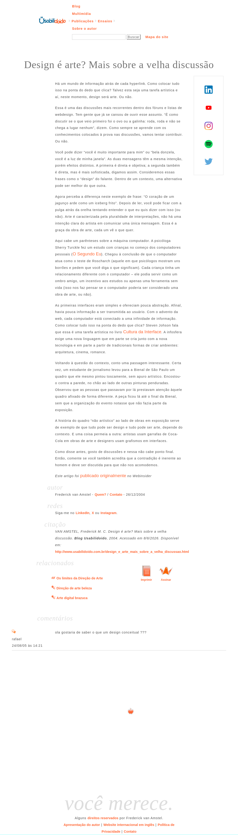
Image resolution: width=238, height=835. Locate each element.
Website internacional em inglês (128, 825)
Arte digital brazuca (72, 598)
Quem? (100, 494)
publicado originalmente (103, 475)
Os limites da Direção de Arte (79, 578)
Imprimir (146, 579)
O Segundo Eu (87, 253)
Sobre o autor (84, 28)
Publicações (83, 21)
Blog (76, 6)
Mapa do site (156, 37)
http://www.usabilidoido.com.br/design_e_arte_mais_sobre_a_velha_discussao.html (122, 552)
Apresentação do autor (81, 825)
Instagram (108, 513)
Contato (116, 494)
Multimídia (81, 14)
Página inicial (52, 20)
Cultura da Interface (142, 331)
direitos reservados (103, 818)
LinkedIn (82, 513)
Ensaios (105, 21)
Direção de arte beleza (74, 588)
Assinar (166, 579)
